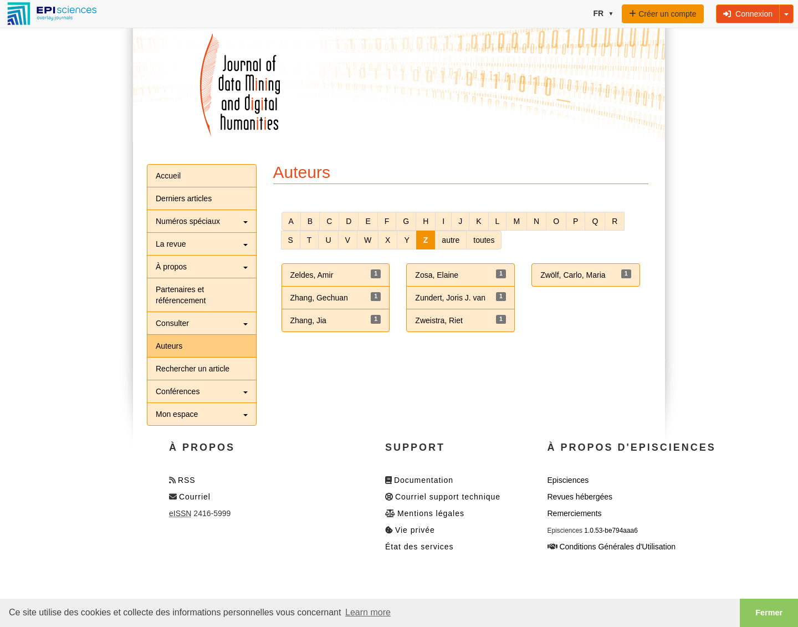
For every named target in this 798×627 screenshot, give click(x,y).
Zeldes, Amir (312, 275)
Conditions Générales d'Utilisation (617, 546)
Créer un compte (662, 13)
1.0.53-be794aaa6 (611, 530)
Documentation (423, 480)
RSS (187, 480)
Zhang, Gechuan (319, 297)
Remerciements (575, 513)
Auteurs (169, 345)
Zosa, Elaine (436, 275)
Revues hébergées (580, 496)
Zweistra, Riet (439, 320)
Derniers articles (184, 198)
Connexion (748, 13)
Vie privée (415, 530)
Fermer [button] (768, 612)
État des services (419, 546)
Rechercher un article (192, 368)
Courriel (195, 496)
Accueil (168, 175)
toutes (483, 240)
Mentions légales (430, 513)
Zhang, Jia (308, 320)
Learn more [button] (368, 612)
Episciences (568, 480)
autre (450, 240)
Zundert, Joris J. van (450, 297)
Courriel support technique (447, 496)
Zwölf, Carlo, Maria (572, 275)
